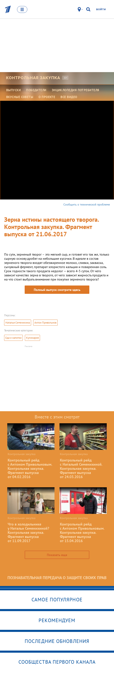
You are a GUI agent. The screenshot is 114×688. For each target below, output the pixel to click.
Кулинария (32, 338)
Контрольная (33, 77)
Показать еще (57, 555)
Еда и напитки (13, 338)
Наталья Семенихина (17, 322)
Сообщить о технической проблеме (86, 204)
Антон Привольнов (45, 322)
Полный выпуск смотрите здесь (57, 290)
